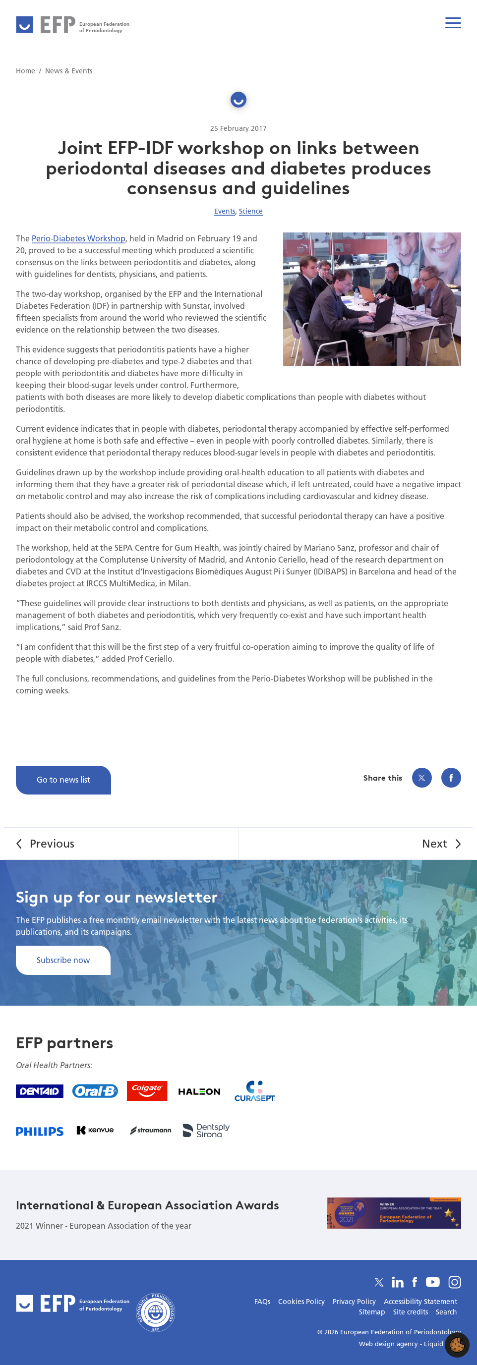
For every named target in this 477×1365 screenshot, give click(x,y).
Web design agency (389, 1344)
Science (251, 211)
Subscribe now (63, 960)
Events (224, 211)
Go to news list (63, 779)
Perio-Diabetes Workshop (78, 238)
